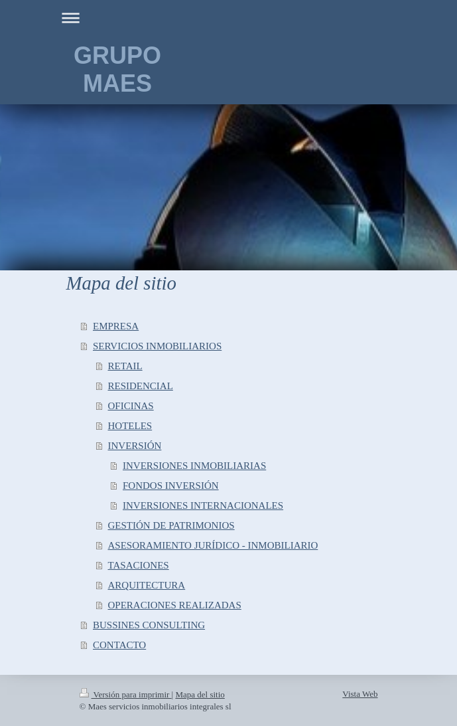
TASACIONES (138, 565)
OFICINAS (131, 406)
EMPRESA (116, 326)
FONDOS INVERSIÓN (171, 485)
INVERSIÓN (135, 445)
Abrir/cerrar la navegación (228, 17)
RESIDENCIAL (140, 386)
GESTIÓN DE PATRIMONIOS (171, 525)
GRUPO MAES (117, 69)
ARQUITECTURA (147, 585)
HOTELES (130, 425)
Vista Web (359, 694)
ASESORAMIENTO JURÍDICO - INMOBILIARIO (213, 545)
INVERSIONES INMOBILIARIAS (194, 465)
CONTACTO (119, 645)
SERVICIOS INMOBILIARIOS (157, 346)
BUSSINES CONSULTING (149, 625)
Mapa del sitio (199, 694)
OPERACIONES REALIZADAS (174, 605)
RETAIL (125, 366)
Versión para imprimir (126, 694)
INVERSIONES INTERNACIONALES (203, 505)
